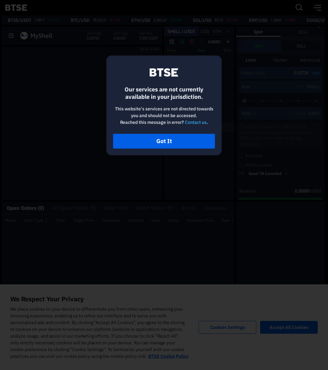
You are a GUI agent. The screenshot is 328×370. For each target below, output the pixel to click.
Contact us (196, 122)
